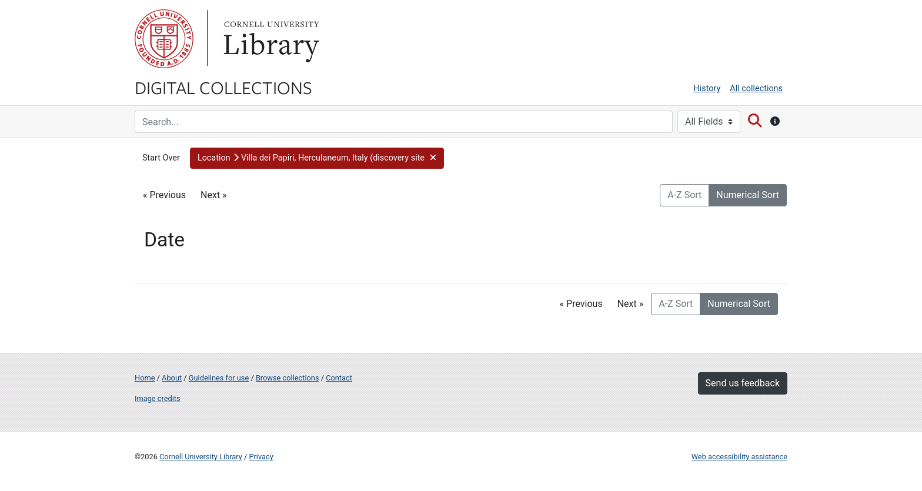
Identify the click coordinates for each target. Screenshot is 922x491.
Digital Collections (223, 87)
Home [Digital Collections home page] (145, 377)
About (172, 377)
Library (270, 38)
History (707, 88)
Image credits (158, 398)
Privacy (261, 456)
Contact (339, 377)
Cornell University (164, 38)
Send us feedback (743, 383)
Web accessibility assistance (739, 456)
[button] (317, 158)
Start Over (161, 158)
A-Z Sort (684, 195)
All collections (756, 88)
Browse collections (287, 377)
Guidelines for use (219, 377)
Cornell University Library (200, 456)
